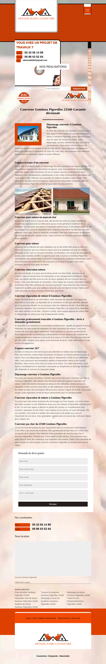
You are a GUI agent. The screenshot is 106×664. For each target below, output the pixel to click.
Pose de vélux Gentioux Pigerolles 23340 (25, 593)
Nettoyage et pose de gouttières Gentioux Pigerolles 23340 (50, 601)
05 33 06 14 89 (41, 524)
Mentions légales (69, 618)
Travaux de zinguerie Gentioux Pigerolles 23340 (52, 593)
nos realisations (52, 66)
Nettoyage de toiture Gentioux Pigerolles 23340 (78, 593)
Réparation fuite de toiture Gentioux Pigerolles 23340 (26, 599)
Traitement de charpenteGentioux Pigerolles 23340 (75, 601)
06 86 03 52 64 (41, 528)
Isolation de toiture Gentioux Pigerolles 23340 (26, 605)
